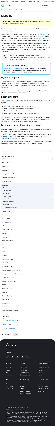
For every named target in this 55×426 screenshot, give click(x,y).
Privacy (22, 388)
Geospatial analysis (7, 240)
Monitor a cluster (7, 266)
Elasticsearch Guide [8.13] (15, 10)
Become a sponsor (43, 388)
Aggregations (6, 237)
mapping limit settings (12, 141)
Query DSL (5, 233)
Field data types (7, 196)
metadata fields (43, 38)
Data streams (6, 218)
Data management (7, 259)
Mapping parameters (8, 201)
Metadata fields (7, 199)
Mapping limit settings (8, 204)
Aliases (4, 226)
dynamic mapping (9, 136)
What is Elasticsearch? (8, 163)
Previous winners (43, 384)
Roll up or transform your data (11, 270)
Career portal (9, 386)
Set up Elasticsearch (8, 174)
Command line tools (8, 288)
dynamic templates (9, 91)
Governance (41, 370)
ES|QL (4, 248)
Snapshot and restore (8, 277)
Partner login (23, 370)
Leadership (9, 370)
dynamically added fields (34, 113)
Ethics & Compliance (26, 393)
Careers (8, 384)
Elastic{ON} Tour (43, 386)
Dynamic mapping (7, 188)
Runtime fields (6, 193)
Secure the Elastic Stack (9, 281)
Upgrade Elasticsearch (8, 177)
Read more (51, 1)
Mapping (5, 185)
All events (41, 391)
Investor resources (43, 368)
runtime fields (7, 117)
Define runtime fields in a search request (15, 68)
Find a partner (24, 368)
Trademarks (9, 407)
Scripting (4, 255)
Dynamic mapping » (47, 151)
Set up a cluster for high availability (12, 274)
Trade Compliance (25, 391)
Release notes (6, 307)
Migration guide (6, 303)
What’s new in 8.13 (7, 166)
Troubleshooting (7, 296)
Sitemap (26, 407)
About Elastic (9, 368)
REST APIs (5, 299)
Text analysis (6, 211)
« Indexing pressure (6, 151)
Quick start (5, 170)
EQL (3, 244)
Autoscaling (5, 263)
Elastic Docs (4, 10)
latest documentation (17, 23)
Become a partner (25, 375)
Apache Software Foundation (15, 420)
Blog (7, 372)
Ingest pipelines (6, 222)
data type (42, 34)
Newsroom (9, 375)
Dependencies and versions (10, 310)
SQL (3, 251)
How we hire (9, 388)
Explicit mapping (7, 190)
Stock (40, 375)
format (8, 111)
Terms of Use (16, 407)
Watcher (4, 285)
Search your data (7, 229)
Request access (24, 372)
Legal (21, 384)
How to (4, 292)
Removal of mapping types (10, 207)
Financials (41, 372)
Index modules (6, 181)
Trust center (23, 386)
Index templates (7, 215)
